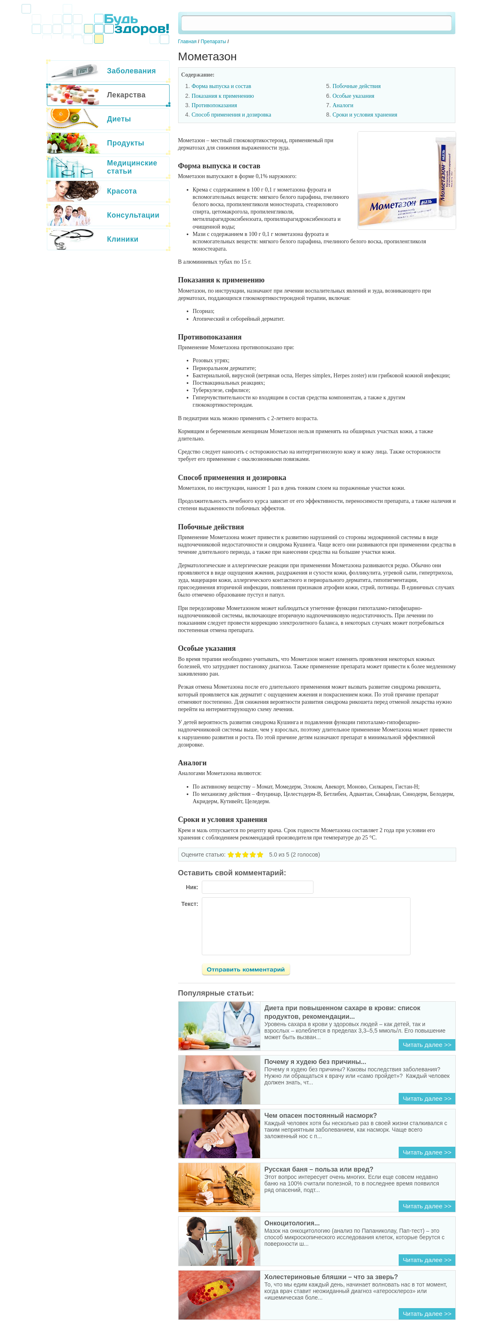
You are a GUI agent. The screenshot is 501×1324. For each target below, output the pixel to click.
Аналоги (343, 105)
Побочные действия (357, 86)
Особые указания (354, 96)
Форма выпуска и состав (221, 86)
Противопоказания (214, 105)
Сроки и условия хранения (365, 115)
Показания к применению (223, 96)
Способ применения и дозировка (231, 115)
